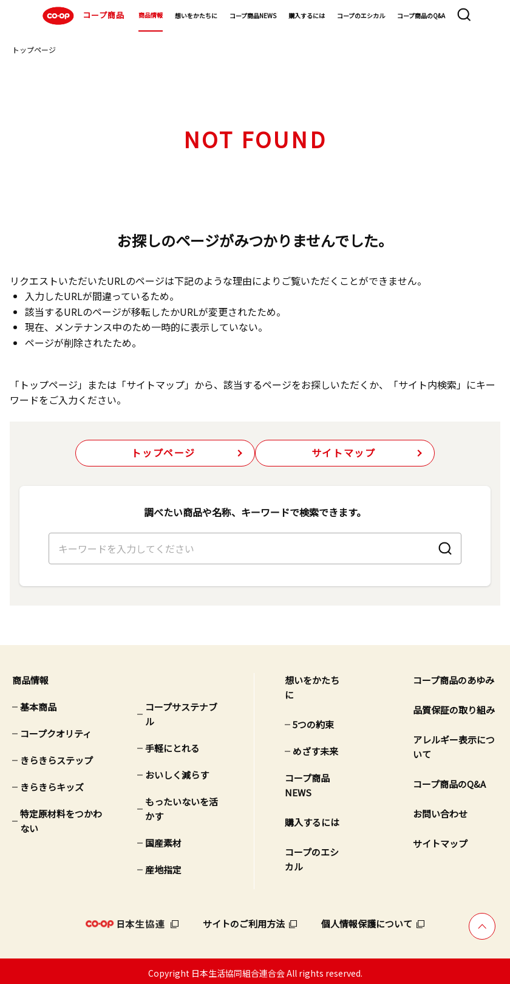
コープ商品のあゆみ (453, 675)
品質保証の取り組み (454, 705)
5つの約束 (313, 720)
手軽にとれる (172, 743)
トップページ (34, 49)
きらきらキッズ (52, 782)
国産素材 (163, 838)
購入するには (306, 15)
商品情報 (150, 14)
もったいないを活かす (181, 804)
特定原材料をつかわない (61, 816)
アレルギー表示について (454, 742)
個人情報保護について (366, 919)
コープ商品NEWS (252, 15)
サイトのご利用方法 (244, 919)
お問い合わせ (440, 809)
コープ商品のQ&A (421, 15)
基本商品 (38, 702)
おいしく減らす (177, 770)
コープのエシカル (361, 15)
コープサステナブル (181, 709)
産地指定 (163, 865)
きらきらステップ (56, 756)
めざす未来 (315, 746)
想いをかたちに (196, 15)
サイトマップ (343, 453)
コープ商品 (82, 15)
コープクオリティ (56, 729)
